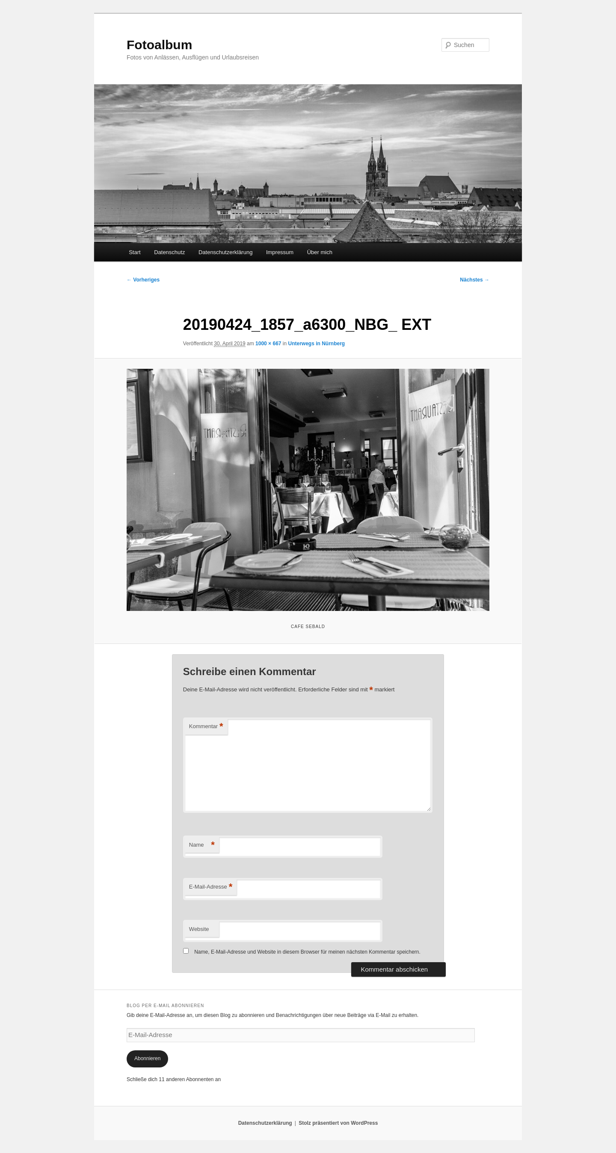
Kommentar (206, 726)
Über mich (319, 252)
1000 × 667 (268, 344)
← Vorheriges (143, 280)
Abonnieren (147, 1058)
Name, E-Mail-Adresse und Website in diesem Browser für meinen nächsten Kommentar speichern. (307, 952)
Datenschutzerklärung (225, 252)
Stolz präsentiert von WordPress (338, 1123)
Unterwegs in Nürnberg (316, 344)
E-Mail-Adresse (210, 887)
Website (199, 929)
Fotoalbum (159, 45)
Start (134, 252)
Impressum (279, 252)
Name (202, 845)
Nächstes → (474, 280)
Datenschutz (169, 252)
